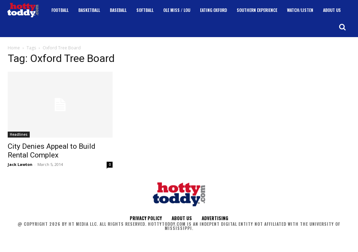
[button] (342, 27)
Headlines (19, 134)
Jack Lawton (20, 164)
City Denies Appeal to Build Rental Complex (51, 150)
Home (14, 48)
